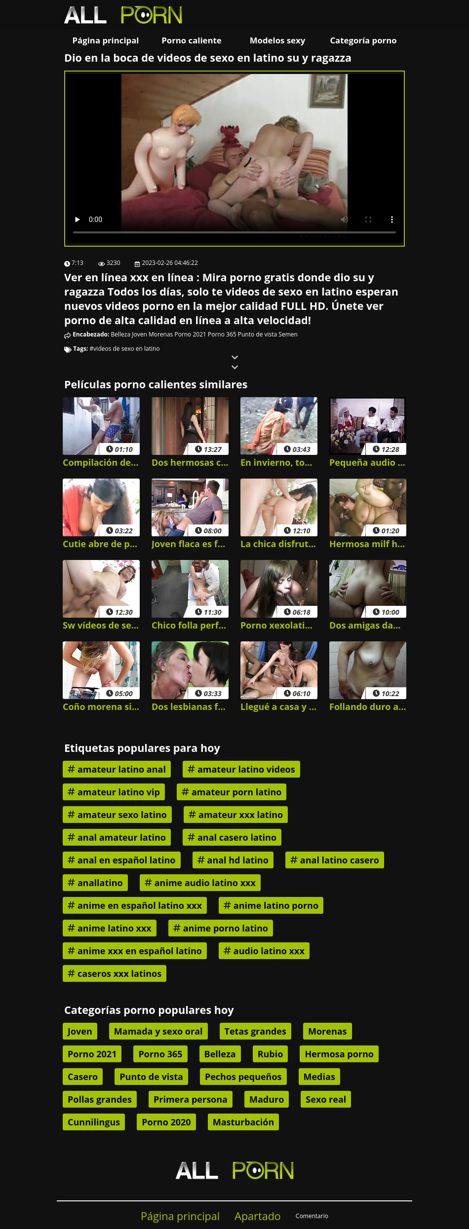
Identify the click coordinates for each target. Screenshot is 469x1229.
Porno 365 (222, 334)
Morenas (161, 334)
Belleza (121, 334)
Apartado (257, 1216)
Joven (139, 334)
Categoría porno (363, 40)
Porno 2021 (190, 334)
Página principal (106, 40)
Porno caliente (191, 40)
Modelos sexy (277, 40)
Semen (288, 334)
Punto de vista (257, 334)
